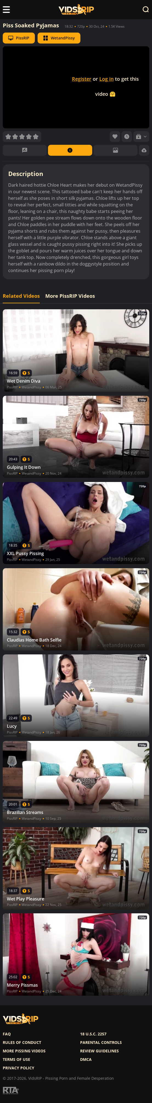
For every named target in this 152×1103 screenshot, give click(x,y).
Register (81, 79)
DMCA (86, 1059)
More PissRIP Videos (70, 296)
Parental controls (101, 1042)
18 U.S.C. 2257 (93, 1034)
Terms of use (16, 1059)
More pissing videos (24, 1051)
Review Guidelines (99, 1051)
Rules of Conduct (22, 1042)
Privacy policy (18, 1068)
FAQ (7, 1034)
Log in (106, 79)
